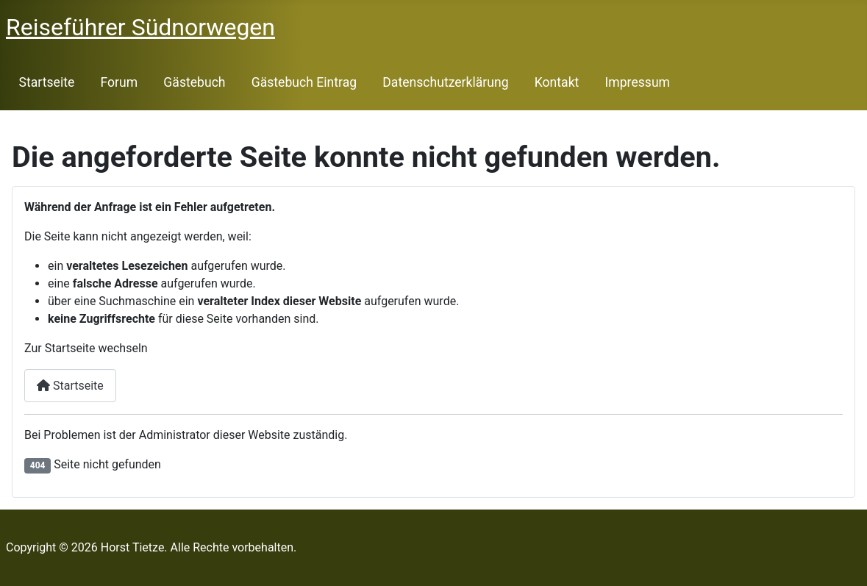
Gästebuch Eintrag (304, 82)
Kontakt (557, 82)
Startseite (47, 82)
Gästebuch (194, 82)
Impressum (638, 82)
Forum (119, 82)
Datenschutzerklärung (445, 82)
